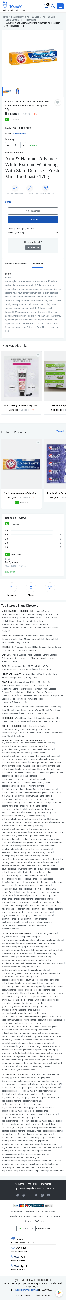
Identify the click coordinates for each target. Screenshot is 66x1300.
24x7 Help (39, 1221)
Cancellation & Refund (19, 1216)
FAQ (29, 1183)
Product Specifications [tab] (16, 263)
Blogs (36, 1183)
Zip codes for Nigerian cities (27, 1188)
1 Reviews (14, 119)
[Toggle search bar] (53, 6)
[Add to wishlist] (38, 442)
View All (60, 431)
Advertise (33, 1249)
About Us (19, 1183)
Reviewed (10, 571)
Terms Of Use (32, 1211)
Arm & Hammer (19, 133)
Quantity (9, 139)
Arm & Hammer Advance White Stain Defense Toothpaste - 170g (21, 492)
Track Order (37, 1216)
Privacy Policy (48, 1211)
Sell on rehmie (33, 247)
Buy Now (33, 219)
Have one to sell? (33, 242)
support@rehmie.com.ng (26, 1289)
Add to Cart (33, 211)
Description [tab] (37, 263)
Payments (46, 1183)
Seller (33, 1258)
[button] (60, 6)
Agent (33, 1267)
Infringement (17, 1211)
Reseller (28, 1221)
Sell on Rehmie (53, 1216)
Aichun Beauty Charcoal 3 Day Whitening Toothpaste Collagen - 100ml (21, 405)
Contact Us (48, 1188)
